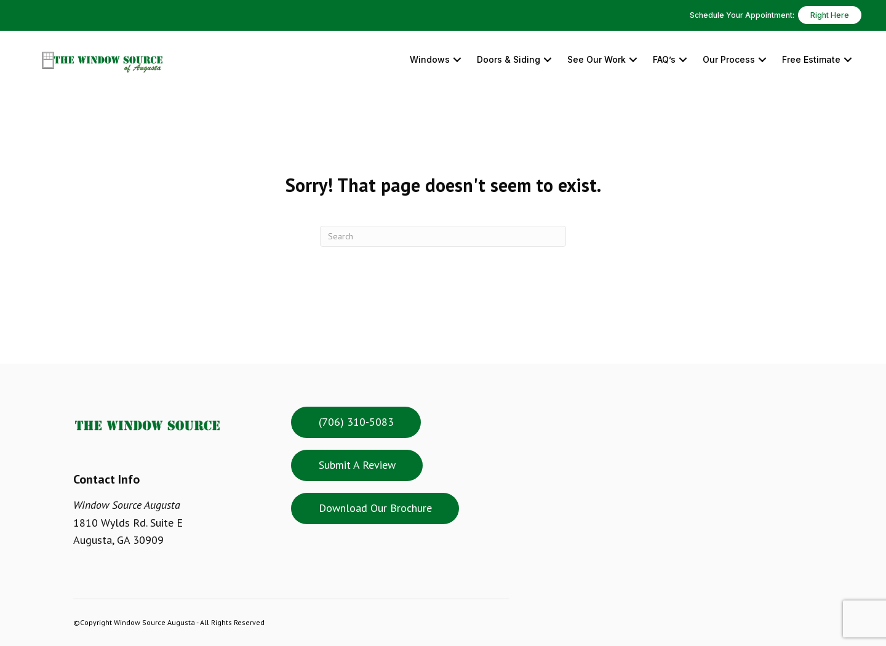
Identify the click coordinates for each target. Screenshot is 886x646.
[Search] (443, 236)
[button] (457, 60)
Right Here (829, 15)
